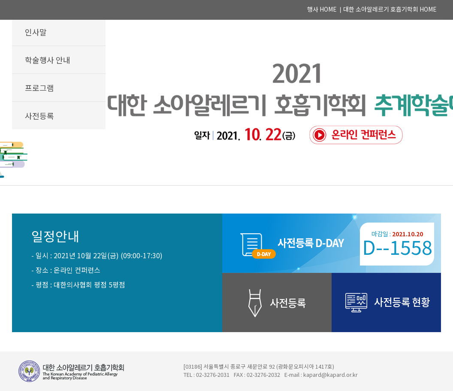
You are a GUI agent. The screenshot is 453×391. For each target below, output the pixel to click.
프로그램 (39, 87)
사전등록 (39, 115)
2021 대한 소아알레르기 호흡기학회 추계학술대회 (226, 93)
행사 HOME (322, 9)
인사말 (36, 31)
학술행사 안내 (47, 59)
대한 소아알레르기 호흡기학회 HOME (390, 9)
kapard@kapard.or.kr (330, 375)
